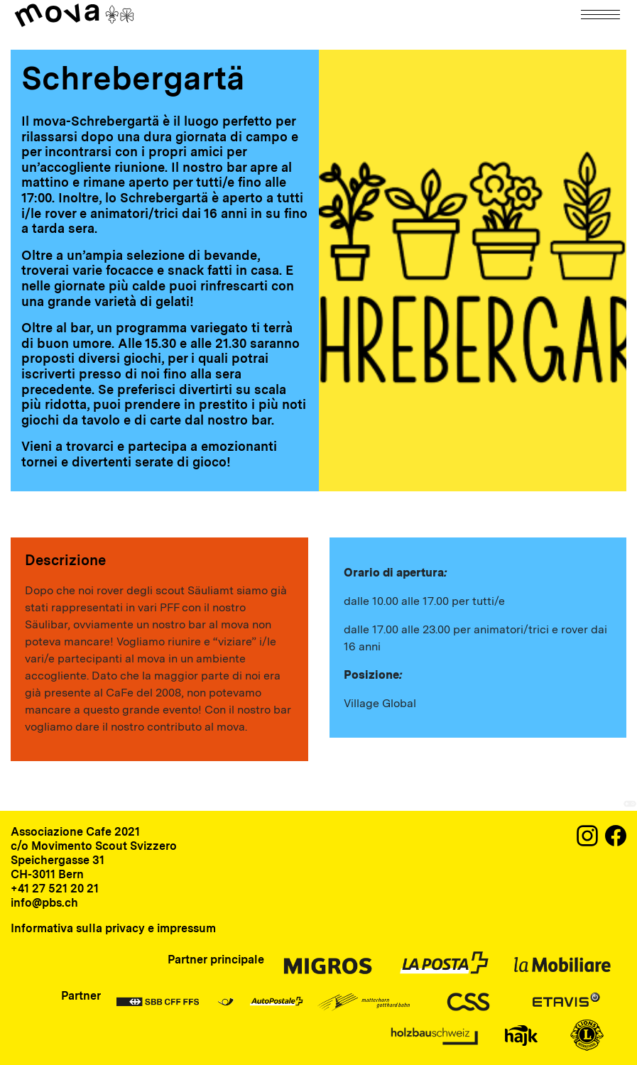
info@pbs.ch (44, 903)
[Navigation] (601, 14)
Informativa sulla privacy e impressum (113, 928)
